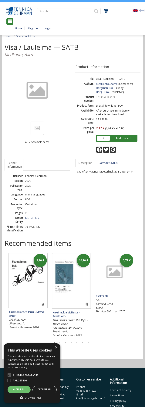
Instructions (117, 395)
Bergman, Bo (104, 88)
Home (18, 28)
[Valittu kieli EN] (135, 10)
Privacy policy (118, 400)
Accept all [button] (19, 389)
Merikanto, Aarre (107, 84)
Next (138, 295)
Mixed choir (32, 218)
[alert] (32, 373)
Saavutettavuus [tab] (108, 163)
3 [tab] (65, 343)
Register (33, 28)
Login (47, 28)
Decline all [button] (45, 389)
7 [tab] (88, 343)
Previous (3, 295)
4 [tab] (71, 343)
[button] (96, 11)
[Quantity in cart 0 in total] (106, 11)
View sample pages (37, 142)
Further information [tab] (15, 164)
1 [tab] (54, 343)
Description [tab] (85, 163)
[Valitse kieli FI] (142, 10)
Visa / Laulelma (25, 36)
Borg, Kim (102, 92)
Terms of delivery (120, 390)
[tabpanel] (28, 291)
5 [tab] (77, 343)
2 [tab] (60, 343)
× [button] (56, 347)
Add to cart (123, 138)
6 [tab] (82, 343)
